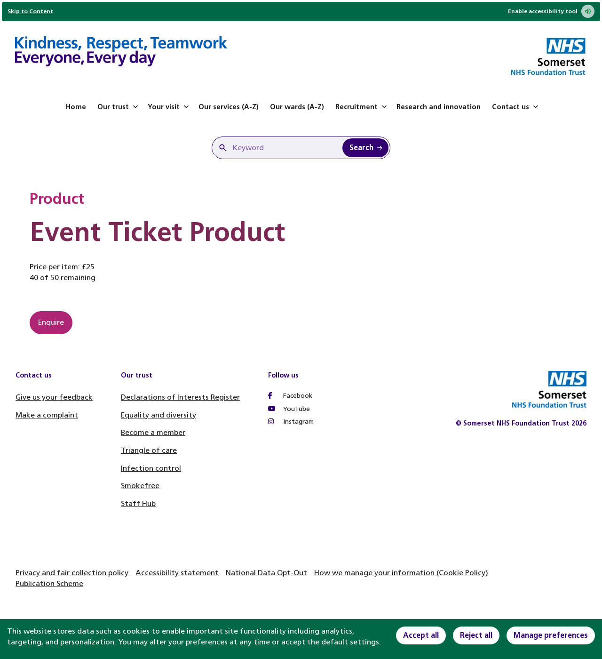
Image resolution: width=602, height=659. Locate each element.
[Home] (121, 52)
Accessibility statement (177, 572)
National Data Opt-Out (266, 572)
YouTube (289, 409)
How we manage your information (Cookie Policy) (401, 572)
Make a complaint (47, 414)
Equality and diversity (158, 414)
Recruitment (362, 107)
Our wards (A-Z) (297, 107)
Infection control (151, 468)
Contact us (516, 107)
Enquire (51, 322)
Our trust (118, 107)
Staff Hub (138, 503)
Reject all (476, 635)
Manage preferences (551, 635)
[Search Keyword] (365, 147)
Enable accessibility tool (551, 11)
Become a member (153, 432)
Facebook (290, 396)
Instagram (291, 422)
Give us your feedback (54, 397)
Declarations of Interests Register (180, 397)
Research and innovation (438, 107)
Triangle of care (149, 450)
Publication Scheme (49, 583)
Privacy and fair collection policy (72, 572)
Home (76, 107)
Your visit (169, 107)
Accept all (421, 635)
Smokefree (140, 485)
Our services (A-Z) (228, 107)
